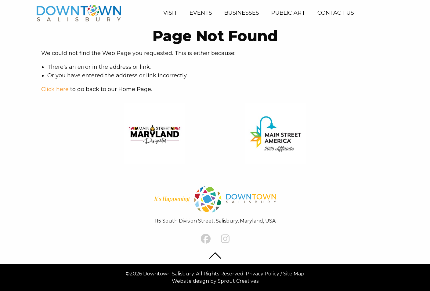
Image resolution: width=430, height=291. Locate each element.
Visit (170, 12)
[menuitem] (171, 13)
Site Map (293, 274)
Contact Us (335, 12)
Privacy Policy (262, 274)
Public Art (288, 12)
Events (201, 12)
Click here (55, 89)
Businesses (241, 12)
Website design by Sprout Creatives (215, 281)
